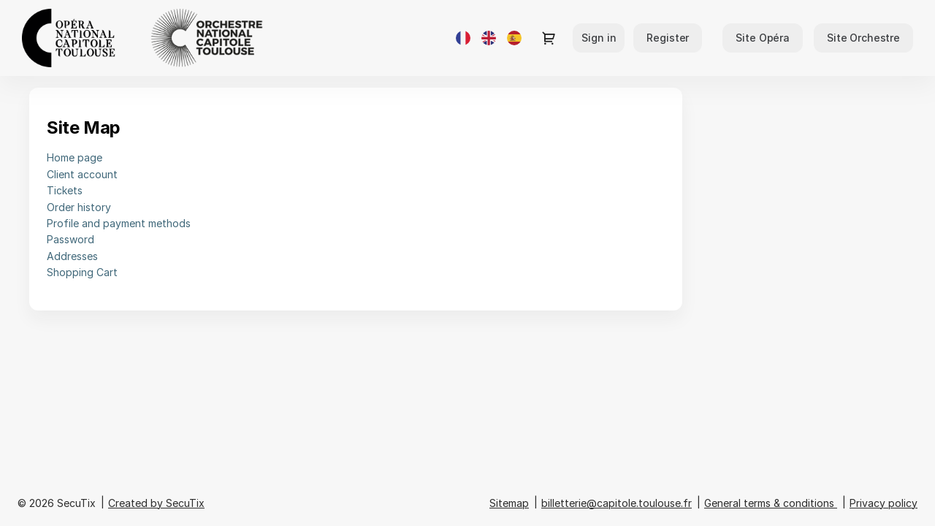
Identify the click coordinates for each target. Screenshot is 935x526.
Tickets (65, 190)
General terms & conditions (769, 503)
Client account (82, 174)
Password (70, 239)
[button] (762, 38)
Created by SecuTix (156, 503)
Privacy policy (883, 503)
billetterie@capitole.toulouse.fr (616, 503)
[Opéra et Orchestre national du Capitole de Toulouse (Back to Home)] (168, 38)
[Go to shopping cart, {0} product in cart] (548, 38)
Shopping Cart (82, 272)
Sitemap (509, 503)
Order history (79, 207)
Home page (74, 157)
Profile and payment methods (119, 223)
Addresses (72, 256)
